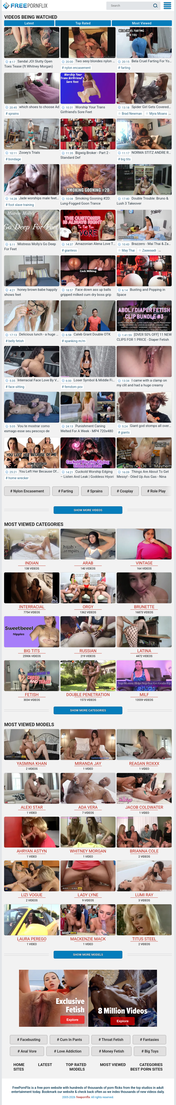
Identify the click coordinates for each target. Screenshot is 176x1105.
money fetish (112, 1051)
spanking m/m (74, 341)
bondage (14, 159)
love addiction (68, 1051)
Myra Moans (157, 113)
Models (77, 1069)
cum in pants (70, 1039)
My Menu (167, 6)
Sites (18, 1069)
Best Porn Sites (146, 1069)
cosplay (126, 491)
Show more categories (88, 710)
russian (88, 634)
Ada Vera (88, 791)
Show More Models (88, 954)
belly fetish (16, 341)
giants (125, 432)
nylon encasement (77, 68)
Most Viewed (141, 23)
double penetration (88, 678)
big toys (151, 1051)
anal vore (28, 1051)
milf (144, 678)
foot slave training (21, 205)
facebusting (29, 1039)
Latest (29, 23)
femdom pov (73, 387)
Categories (151, 1064)
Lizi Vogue (31, 879)
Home (25, 3)
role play (157, 491)
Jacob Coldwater (144, 791)
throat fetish (112, 1039)
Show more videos (88, 510)
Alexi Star (31, 791)
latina (144, 634)
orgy (88, 590)
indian (31, 547)
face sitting (16, 387)
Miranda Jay (88, 747)
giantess (70, 250)
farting (125, 68)
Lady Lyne (88, 879)
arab (88, 547)
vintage (144, 547)
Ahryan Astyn (31, 835)
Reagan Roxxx (144, 747)
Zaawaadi (148, 250)
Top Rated (83, 23)
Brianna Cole (144, 835)
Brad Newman (131, 113)
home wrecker (18, 478)
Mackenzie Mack (88, 922)
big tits (125, 159)
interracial (31, 590)
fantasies (150, 1039)
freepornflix (83, 1097)
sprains (13, 113)
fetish (31, 678)
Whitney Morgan (88, 835)
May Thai (128, 250)
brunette (144, 590)
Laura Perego (31, 922)
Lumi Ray (144, 879)
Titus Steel (144, 922)
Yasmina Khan (31, 747)
